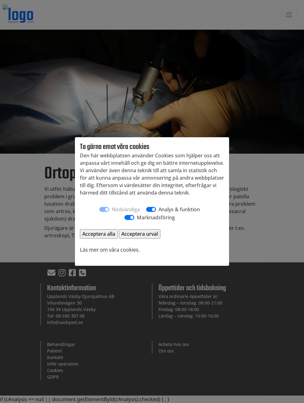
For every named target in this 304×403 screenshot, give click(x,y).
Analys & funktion (179, 209)
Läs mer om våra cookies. (110, 249)
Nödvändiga (126, 209)
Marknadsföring (156, 217)
